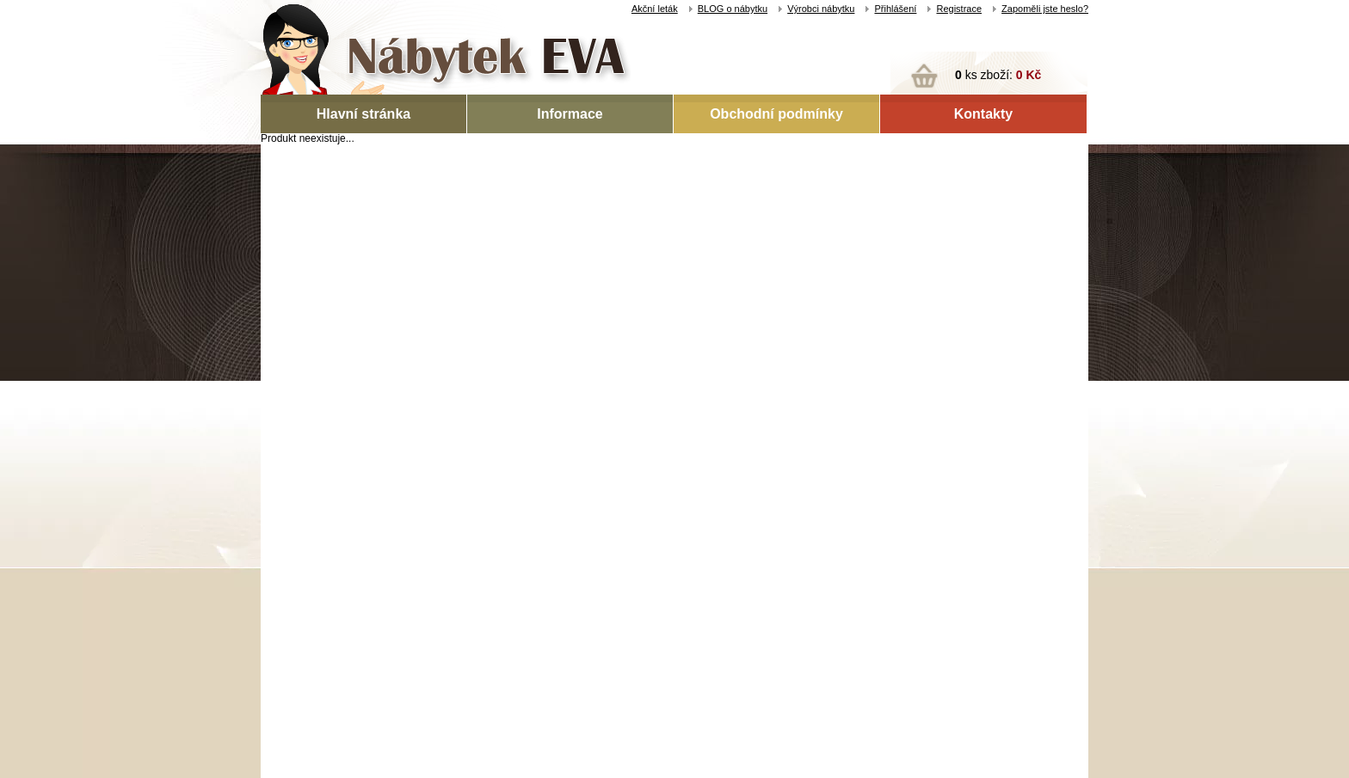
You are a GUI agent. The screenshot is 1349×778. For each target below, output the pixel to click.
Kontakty (983, 114)
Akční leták (654, 8)
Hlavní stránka (363, 114)
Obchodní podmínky (776, 114)
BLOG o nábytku (732, 8)
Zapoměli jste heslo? (1044, 8)
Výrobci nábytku (820, 8)
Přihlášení (895, 8)
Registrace (959, 8)
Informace (569, 114)
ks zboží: (998, 75)
